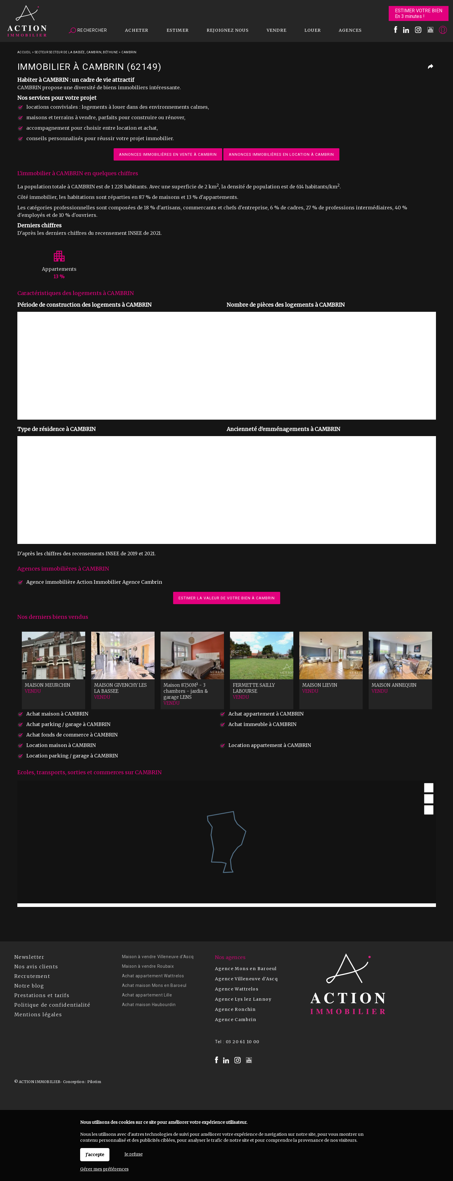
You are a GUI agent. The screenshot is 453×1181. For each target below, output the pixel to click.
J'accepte (95, 1154)
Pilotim (94, 1081)
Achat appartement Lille (147, 995)
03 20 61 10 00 (243, 1041)
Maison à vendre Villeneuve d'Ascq (158, 956)
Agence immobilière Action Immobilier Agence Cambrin (94, 582)
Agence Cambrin (236, 1019)
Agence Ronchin (235, 1009)
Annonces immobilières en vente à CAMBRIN (168, 154)
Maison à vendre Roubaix (148, 966)
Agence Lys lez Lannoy (243, 999)
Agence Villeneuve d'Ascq (246, 979)
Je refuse (133, 1154)
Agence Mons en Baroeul (246, 968)
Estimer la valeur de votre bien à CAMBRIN (227, 598)
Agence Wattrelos (236, 989)
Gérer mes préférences (104, 1169)
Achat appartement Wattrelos (153, 975)
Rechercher (88, 31)
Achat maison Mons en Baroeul (154, 985)
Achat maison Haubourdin (149, 1004)
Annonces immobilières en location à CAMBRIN (281, 154)
